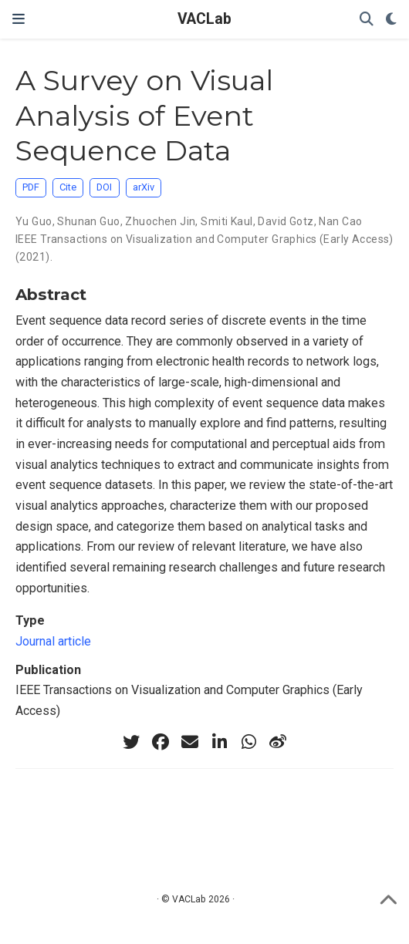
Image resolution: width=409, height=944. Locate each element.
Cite (67, 187)
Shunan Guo (88, 221)
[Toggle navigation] (18, 19)
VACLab (204, 19)
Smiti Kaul (226, 221)
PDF (30, 187)
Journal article (53, 641)
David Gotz (285, 221)
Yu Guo (33, 221)
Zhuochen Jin (160, 221)
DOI (104, 187)
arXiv (143, 187)
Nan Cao (340, 221)
